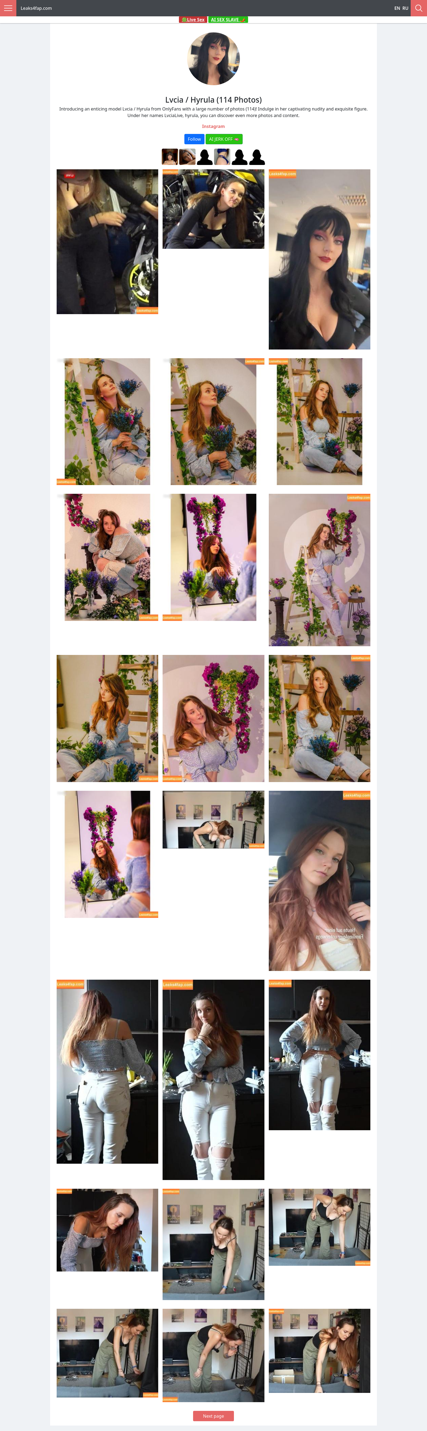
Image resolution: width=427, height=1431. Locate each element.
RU (405, 8)
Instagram (213, 126)
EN (397, 8)
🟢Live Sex (193, 20)
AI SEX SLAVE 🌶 (228, 20)
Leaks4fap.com (36, 8)
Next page (213, 1416)
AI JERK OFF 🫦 (224, 139)
